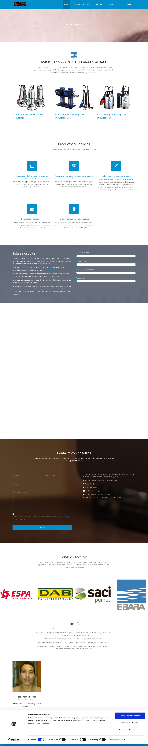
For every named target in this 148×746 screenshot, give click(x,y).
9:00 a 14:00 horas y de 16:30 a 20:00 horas (106, 498)
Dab (44, 270)
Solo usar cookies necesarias (130, 732)
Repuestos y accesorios (31, 218)
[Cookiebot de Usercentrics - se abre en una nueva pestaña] (14, 741)
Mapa (120, 4)
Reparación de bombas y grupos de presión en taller (32, 176)
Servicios (76, 4)
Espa (66, 267)
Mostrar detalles (116, 742)
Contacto (130, 4)
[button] (10, 25)
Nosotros (87, 4)
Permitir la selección (130, 725)
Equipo (112, 4)
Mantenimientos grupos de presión (74, 218)
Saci (48, 270)
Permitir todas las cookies (130, 718)
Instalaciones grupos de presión (116, 175)
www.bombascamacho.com (100, 494)
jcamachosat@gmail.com (97, 491)
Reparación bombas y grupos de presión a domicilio (74, 176)
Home (66, 4)
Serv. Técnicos (100, 4)
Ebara (53, 270)
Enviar (42, 527)
